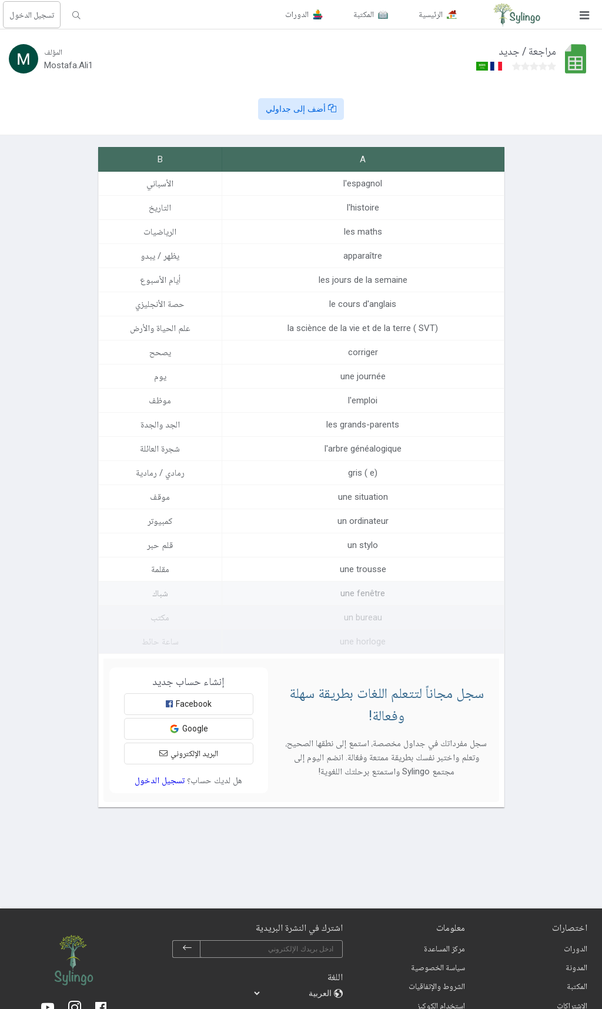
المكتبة (577, 986)
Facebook (189, 704)
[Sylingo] (516, 14)
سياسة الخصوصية (438, 967)
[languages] (293, 993)
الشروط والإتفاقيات (437, 986)
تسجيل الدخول (31, 14)
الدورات (575, 948)
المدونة (576, 967)
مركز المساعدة (444, 948)
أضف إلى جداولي (301, 108)
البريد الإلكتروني (188, 753)
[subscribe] (187, 949)
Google (188, 729)
